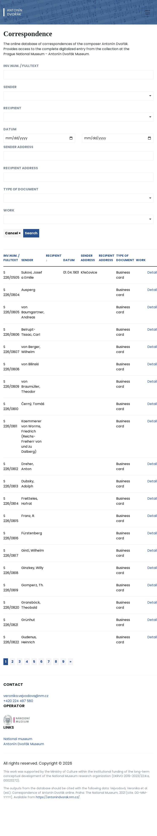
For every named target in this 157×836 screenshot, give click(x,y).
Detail (152, 272)
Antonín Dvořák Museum (23, 744)
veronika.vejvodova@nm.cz (25, 695)
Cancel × (13, 233)
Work (8, 210)
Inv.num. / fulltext (21, 65)
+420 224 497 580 (18, 700)
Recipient (12, 108)
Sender (10, 87)
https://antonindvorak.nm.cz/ (58, 797)
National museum (17, 738)
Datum (9, 129)
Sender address (18, 147)
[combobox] (78, 96)
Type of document (20, 189)
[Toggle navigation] (147, 12)
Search (31, 233)
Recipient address (20, 168)
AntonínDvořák (14, 12)
